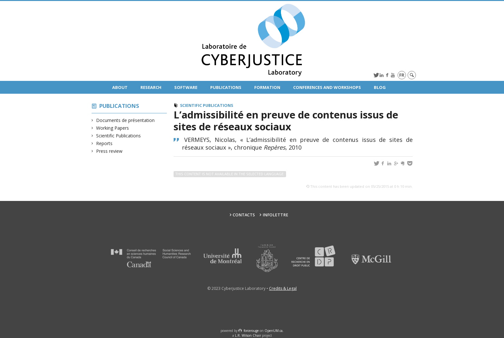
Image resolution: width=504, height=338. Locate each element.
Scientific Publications (118, 136)
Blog (380, 87)
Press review (109, 151)
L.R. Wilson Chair (248, 335)
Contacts (244, 215)
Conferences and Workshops (327, 87)
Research (150, 87)
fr (401, 75)
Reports (104, 143)
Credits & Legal (283, 288)
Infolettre (275, 215)
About (120, 87)
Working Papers (112, 128)
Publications (225, 87)
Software (185, 87)
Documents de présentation (125, 120)
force (251, 330)
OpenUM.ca (274, 330)
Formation (267, 87)
